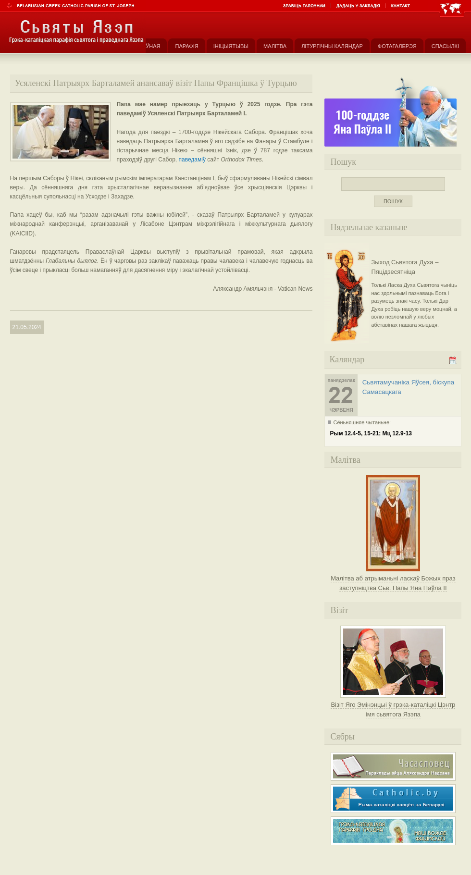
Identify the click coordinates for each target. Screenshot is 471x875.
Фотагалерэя (397, 46)
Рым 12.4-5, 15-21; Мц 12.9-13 (371, 433)
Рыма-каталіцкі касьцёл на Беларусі (393, 799)
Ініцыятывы (230, 46)
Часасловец (393, 766)
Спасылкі (445, 46)
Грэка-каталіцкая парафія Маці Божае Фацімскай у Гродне (393, 831)
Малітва (274, 46)
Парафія (186, 46)
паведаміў (192, 159)
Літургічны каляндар (332, 46)
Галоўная (146, 46)
